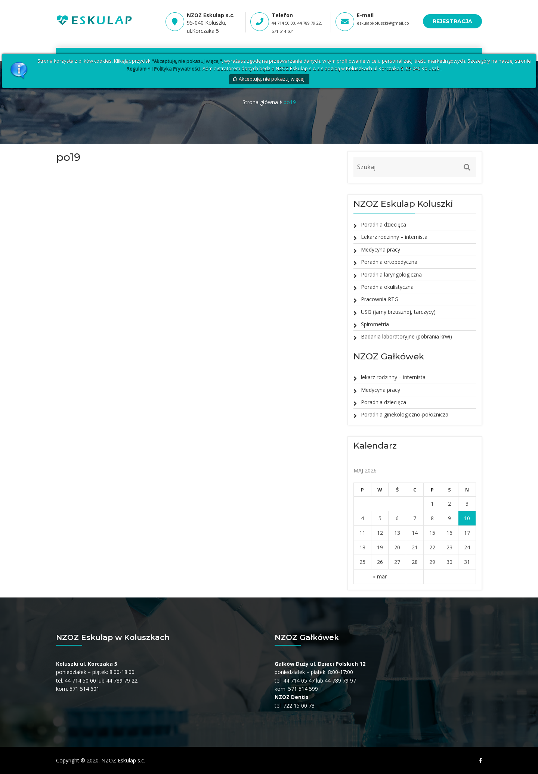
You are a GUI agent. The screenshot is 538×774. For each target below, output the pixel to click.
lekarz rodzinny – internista (393, 377)
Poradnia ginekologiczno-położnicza (404, 414)
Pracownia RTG (379, 299)
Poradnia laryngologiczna (391, 274)
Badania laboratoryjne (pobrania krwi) (406, 336)
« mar (380, 576)
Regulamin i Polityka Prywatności (163, 68)
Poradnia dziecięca (383, 224)
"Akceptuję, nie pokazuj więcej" (187, 60)
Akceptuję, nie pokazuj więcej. (272, 78)
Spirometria (375, 324)
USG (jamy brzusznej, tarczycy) (398, 311)
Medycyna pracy (380, 249)
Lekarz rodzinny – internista (394, 236)
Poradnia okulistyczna (387, 286)
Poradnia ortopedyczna (389, 261)
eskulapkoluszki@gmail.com (385, 23)
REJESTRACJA (452, 21)
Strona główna (260, 102)
